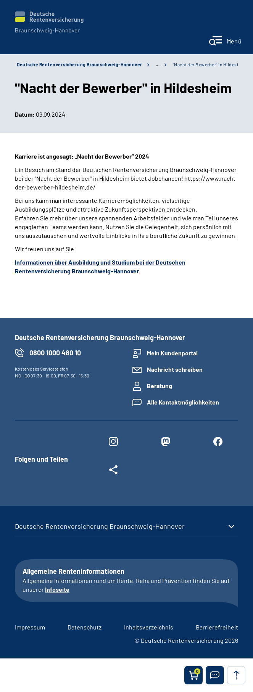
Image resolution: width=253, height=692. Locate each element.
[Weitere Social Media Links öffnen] (113, 471)
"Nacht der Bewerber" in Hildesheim (210, 64)
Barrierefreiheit (217, 627)
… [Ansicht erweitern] (158, 64)
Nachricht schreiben (175, 369)
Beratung (159, 385)
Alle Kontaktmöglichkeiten (183, 402)
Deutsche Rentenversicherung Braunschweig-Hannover (79, 64)
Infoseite (57, 589)
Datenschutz (85, 627)
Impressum (30, 627)
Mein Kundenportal (172, 352)
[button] (215, 675)
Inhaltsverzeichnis (148, 627)
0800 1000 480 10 (55, 352)
